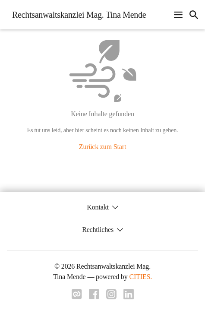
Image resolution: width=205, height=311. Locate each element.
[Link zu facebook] (94, 296)
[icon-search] (193, 14)
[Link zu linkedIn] (128, 296)
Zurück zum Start (102, 146)
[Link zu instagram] (111, 296)
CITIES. (140, 276)
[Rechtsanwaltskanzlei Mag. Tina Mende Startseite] (76, 14)
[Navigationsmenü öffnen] (178, 14)
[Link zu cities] (77, 296)
